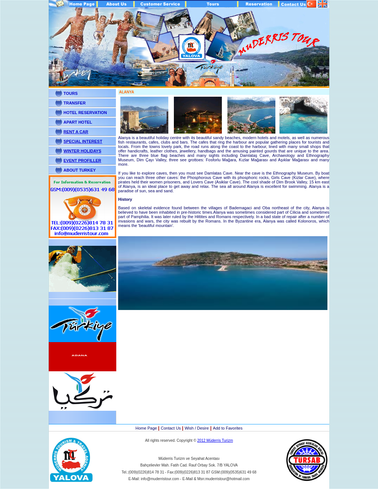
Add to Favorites (228, 428)
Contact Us (171, 428)
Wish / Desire (197, 428)
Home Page (146, 428)
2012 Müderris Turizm (215, 440)
